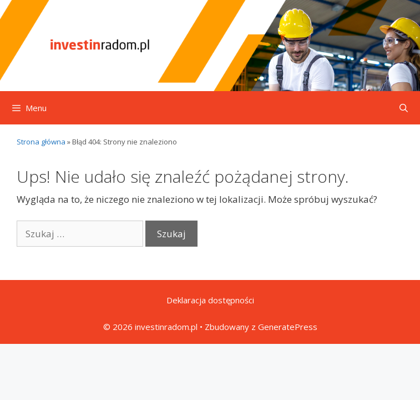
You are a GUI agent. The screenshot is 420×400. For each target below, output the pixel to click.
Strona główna (41, 142)
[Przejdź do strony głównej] (210, 45)
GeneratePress (287, 326)
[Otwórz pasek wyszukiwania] (403, 107)
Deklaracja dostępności (210, 300)
